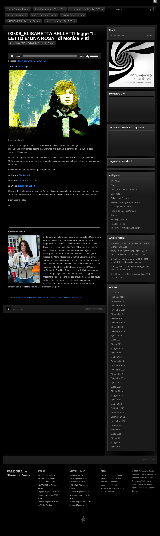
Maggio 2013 (117, 395)
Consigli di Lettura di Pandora (124, 189)
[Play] (12, 56)
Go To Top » (148, 459)
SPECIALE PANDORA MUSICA (125, 228)
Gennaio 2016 (117, 301)
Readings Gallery (119, 219)
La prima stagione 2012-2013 (49, 9)
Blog (113, 185)
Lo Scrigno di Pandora (121, 206)
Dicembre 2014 (118, 322)
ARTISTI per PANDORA (44, 15)
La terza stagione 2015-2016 (60, 21)
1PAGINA (115, 181)
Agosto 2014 (116, 335)
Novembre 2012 (118, 421)
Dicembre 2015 (118, 305)
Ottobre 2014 (117, 327)
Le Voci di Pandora (16, 15)
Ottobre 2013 (117, 374)
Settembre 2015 (118, 318)
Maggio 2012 (117, 442)
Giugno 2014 (117, 344)
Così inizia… (116, 194)
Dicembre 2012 (118, 417)
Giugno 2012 (117, 438)
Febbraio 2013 (117, 408)
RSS (29, 66)
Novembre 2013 (118, 370)
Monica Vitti (25, 175)
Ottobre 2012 (117, 425)
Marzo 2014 (116, 357)
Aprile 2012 (116, 446)
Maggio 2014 (117, 348)
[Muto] (87, 56)
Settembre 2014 (118, 331)
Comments (18, 309)
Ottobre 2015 (117, 314)
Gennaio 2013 (117, 412)
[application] (54, 56)
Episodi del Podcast (36, 43)
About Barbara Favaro (18, 9)
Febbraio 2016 (117, 297)
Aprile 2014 (116, 352)
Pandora (110, 492)
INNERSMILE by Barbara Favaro (23, 21)
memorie (61, 297)
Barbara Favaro (23, 297)
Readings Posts (118, 224)
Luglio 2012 (116, 434)
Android (22, 66)
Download (41, 61)
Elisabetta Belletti (36, 297)
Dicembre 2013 (118, 365)
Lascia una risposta (94, 309)
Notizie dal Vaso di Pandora (123, 211)
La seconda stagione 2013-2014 (87, 9)
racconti (78, 297)
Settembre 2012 (118, 429)
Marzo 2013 (116, 404)
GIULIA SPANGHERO (73, 15)
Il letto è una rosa (50, 297)
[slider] (50, 56)
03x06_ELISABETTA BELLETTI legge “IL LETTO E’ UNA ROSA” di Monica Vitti (52, 36)
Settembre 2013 (118, 378)
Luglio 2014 (116, 340)
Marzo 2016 (116, 292)
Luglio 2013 (116, 387)
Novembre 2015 (118, 310)
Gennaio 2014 (117, 361)
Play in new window (26, 61)
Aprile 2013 (116, 399)
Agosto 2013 (116, 382)
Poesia (114, 215)
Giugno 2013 (117, 391)
